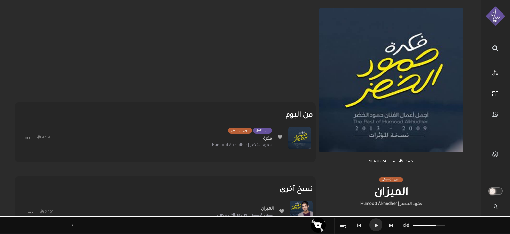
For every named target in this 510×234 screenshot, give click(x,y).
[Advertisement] (165, 53)
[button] (27, 138)
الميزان (267, 209)
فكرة (267, 139)
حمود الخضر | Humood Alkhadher (391, 204)
